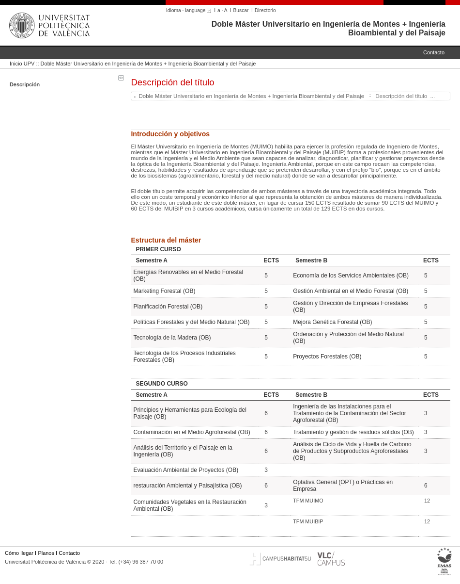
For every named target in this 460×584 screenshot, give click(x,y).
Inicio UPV (22, 63)
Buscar (241, 10)
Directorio (265, 10)
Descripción (25, 84)
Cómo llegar (19, 553)
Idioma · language (190, 10)
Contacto (434, 52)
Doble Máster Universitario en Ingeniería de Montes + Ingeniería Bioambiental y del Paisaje (148, 63)
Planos (46, 553)
